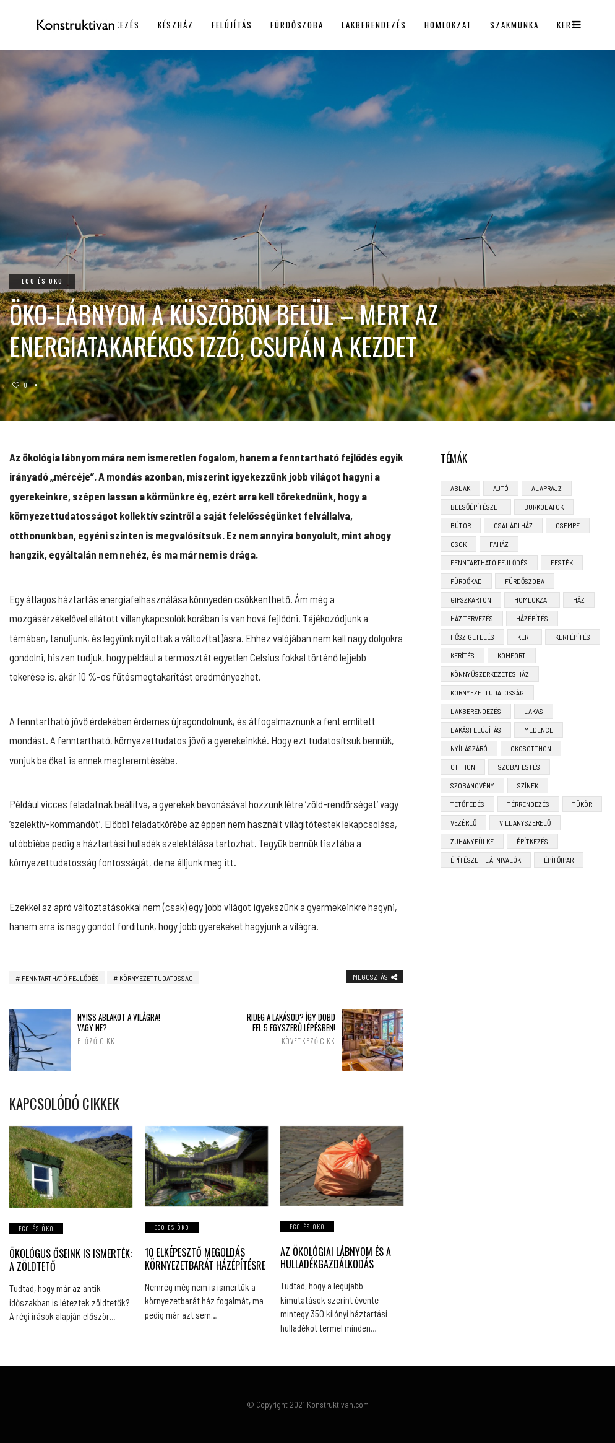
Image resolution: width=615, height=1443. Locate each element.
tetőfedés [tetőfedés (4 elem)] (467, 804)
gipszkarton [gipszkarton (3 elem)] (470, 599)
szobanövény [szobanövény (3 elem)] (472, 785)
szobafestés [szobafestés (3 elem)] (519, 766)
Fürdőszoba (297, 25)
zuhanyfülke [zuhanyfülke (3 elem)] (472, 841)
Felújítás (232, 25)
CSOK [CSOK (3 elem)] (458, 543)
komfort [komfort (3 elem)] (511, 655)
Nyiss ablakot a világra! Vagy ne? (122, 1028)
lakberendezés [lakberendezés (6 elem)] (475, 711)
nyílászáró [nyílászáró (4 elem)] (469, 748)
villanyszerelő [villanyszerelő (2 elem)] (525, 822)
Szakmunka (514, 25)
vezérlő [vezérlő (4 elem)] (463, 822)
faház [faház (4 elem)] (499, 543)
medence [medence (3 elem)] (538, 729)
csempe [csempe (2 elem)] (568, 525)
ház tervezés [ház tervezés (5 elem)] (471, 618)
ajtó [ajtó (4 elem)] (501, 488)
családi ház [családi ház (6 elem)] (513, 525)
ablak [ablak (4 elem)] (460, 488)
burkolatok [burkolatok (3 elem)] (544, 506)
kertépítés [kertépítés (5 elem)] (572, 636)
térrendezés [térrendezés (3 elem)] (528, 804)
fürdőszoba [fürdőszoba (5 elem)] (524, 581)
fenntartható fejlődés (60, 978)
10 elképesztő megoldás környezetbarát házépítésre (205, 1259)
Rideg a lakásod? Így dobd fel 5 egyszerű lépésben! (291, 1028)
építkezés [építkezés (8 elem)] (532, 841)
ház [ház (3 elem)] (579, 599)
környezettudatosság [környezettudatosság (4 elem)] (487, 692)
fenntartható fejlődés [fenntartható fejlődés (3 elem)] (489, 562)
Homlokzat (448, 25)
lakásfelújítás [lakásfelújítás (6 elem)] (475, 729)
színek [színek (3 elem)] (527, 785)
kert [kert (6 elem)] (524, 636)
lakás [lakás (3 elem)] (533, 711)
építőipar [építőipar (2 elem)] (559, 859)
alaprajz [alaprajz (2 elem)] (546, 488)
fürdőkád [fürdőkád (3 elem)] (466, 581)
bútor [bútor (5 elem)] (460, 525)
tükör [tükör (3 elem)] (582, 804)
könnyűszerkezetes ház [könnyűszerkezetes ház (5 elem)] (489, 673)
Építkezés (118, 25)
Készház (176, 25)
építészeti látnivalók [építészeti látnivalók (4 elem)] (485, 859)
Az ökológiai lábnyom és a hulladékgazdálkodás (335, 1258)
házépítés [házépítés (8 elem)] (532, 618)
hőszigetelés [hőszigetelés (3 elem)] (472, 636)
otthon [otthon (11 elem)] (462, 766)
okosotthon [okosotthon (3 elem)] (530, 748)
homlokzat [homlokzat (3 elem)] (532, 599)
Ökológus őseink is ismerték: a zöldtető (70, 1260)
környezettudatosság (156, 978)
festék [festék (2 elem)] (562, 562)
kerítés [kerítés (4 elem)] (462, 655)
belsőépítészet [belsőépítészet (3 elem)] (475, 506)
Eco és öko (42, 281)
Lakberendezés (374, 25)
